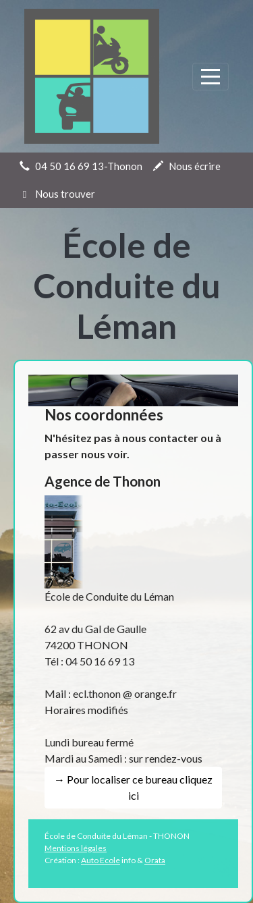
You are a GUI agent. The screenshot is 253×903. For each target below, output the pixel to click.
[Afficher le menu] (210, 76)
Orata (154, 860)
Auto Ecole (100, 860)
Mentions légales (76, 848)
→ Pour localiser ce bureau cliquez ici (133, 787)
